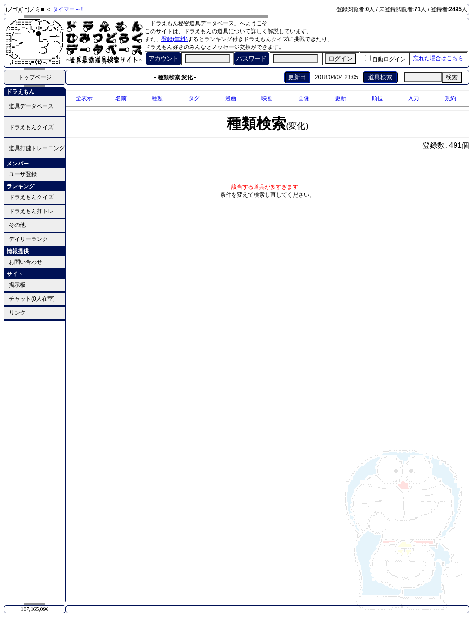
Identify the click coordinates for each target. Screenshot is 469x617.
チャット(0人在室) (32, 298)
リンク (17, 312)
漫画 (230, 98)
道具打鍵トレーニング (37, 148)
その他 (17, 225)
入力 (413, 98)
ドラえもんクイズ (31, 127)
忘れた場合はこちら (438, 58)
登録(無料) (174, 39)
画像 (303, 98)
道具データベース (31, 106)
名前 (121, 98)
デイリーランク (28, 239)
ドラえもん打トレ (31, 211)
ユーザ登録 (23, 174)
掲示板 (17, 284)
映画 (267, 98)
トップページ (35, 77)
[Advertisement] (35, 461)
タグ (194, 98)
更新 (340, 98)
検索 (452, 77)
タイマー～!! (68, 9)
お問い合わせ (25, 262)
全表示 (84, 98)
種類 (157, 98)
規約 (450, 98)
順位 (377, 98)
